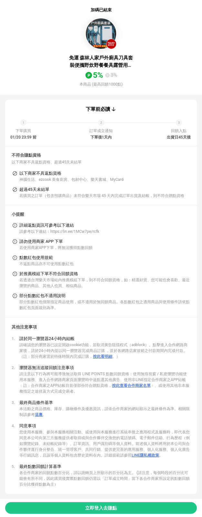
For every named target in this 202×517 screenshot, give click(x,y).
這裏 (39, 414)
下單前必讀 (98, 109)
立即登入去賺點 (101, 508)
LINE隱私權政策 (145, 455)
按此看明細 (102, 356)
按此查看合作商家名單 (131, 385)
